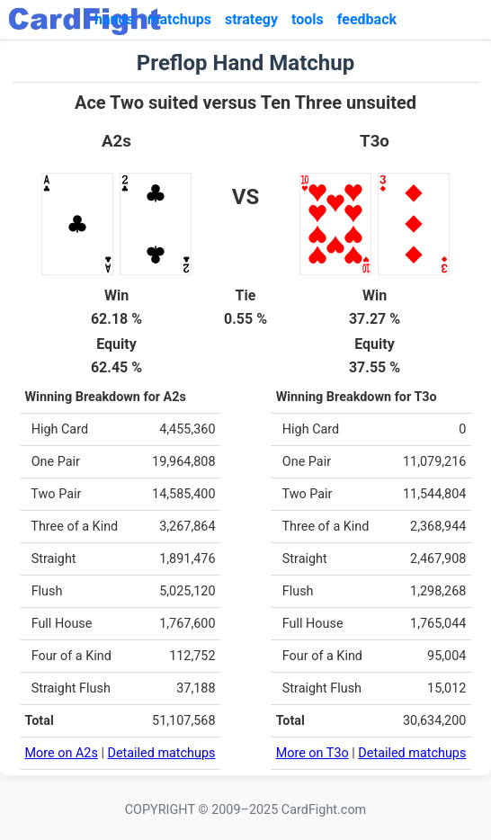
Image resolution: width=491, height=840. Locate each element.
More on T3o (312, 753)
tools (307, 19)
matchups (179, 19)
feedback (367, 19)
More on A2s (61, 753)
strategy (251, 19)
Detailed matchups (162, 753)
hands (114, 19)
